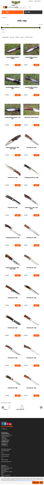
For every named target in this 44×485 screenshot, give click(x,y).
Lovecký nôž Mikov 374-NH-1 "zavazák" (31, 88)
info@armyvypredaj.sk (5, 440)
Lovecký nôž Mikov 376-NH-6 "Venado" (12, 58)
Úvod (2, 17)
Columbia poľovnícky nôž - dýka (31, 177)
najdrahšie (17, 37)
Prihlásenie (31, 1)
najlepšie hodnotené (28, 37)
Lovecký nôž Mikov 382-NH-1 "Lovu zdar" (12, 118)
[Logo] (16, 3)
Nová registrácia (37, 1)
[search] (30, 7)
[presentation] (3, 408)
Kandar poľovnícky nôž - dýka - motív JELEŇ (12, 148)
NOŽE (5, 17)
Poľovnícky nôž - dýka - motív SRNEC (31, 208)
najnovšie (22, 37)
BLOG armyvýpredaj (7, 427)
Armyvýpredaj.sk (4, 429)
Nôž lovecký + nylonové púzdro (31, 117)
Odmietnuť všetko (35, 482)
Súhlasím (41, 482)
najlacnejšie (12, 37)
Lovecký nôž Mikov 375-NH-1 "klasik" (31, 58)
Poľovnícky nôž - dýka (31, 147)
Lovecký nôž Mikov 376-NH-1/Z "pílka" (13, 88)
